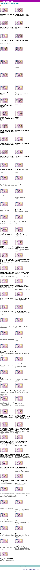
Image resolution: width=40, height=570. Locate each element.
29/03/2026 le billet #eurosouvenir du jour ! (22, 130)
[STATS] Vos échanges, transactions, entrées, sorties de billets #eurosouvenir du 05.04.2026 (22, 15)
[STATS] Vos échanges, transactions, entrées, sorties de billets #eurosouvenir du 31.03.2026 (7, 92)
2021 (19, 566)
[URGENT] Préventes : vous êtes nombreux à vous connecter (5, 324)
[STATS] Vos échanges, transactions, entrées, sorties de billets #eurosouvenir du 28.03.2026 (7, 131)
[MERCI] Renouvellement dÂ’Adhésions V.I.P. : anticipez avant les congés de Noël (7, 363)
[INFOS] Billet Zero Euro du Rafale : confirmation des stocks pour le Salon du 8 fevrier (22, 286)
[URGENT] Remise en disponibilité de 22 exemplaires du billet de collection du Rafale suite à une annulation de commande (22, 273)
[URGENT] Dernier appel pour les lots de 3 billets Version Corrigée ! (7, 403)
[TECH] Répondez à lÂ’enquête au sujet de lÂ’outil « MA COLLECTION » (22, 234)
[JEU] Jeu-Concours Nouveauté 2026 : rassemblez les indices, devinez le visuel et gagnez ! (22, 507)
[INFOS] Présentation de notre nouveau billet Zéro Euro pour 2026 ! (22, 455)
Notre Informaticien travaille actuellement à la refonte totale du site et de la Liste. (22, 236)
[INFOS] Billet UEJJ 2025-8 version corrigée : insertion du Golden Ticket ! (21, 390)
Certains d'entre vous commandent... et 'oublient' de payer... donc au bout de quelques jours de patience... (22, 276)
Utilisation (38, 569)
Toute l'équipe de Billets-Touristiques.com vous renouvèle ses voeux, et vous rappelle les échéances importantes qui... (7, 340)
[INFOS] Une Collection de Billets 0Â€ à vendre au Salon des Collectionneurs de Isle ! (7, 273)
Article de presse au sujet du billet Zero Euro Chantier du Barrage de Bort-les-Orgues (7, 560)
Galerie (27, 569)
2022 (16, 566)
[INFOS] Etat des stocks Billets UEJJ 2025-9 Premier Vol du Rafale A (7, 182)
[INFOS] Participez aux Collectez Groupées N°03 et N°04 (5, 208)
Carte (24, 569)
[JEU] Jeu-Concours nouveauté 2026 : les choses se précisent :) (7, 506)
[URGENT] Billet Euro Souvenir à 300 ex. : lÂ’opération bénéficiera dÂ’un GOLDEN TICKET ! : (22, 429)
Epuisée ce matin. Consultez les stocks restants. (21, 222)
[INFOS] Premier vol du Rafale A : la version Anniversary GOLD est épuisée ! (22, 221)
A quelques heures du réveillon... (19, 339)
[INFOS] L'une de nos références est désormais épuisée (21, 195)
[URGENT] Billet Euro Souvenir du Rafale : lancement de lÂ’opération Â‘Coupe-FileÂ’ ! (7, 390)
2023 (14, 566)
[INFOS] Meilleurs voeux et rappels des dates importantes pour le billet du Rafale (7, 337)
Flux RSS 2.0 (3, 5)
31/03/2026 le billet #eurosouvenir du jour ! (22, 104)
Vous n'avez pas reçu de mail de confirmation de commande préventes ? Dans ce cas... (21, 300)
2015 (34, 566)
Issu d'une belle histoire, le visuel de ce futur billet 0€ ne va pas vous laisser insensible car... (7, 469)
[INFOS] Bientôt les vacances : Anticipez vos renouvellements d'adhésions (7, 493)
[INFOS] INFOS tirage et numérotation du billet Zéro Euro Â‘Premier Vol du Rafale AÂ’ (22, 351)
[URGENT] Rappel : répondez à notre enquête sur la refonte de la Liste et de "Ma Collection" (21, 209)
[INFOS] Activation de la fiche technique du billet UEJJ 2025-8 (7, 416)
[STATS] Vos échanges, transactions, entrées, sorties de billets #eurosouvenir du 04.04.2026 (7, 28)
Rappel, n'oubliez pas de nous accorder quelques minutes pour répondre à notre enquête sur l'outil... (22, 211)
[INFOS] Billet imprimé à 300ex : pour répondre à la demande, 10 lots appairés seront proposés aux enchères (7, 429)
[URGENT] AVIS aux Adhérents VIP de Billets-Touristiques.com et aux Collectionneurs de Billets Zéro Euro (21, 442)
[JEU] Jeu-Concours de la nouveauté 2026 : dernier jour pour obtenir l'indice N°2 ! (22, 493)
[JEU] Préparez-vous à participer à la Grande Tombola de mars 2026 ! (6, 195)
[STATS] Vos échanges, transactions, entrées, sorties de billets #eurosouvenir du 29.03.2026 (7, 118)
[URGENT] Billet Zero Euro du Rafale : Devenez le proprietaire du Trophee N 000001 (21, 247)
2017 (29, 566)
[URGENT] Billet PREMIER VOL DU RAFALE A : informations (21, 324)
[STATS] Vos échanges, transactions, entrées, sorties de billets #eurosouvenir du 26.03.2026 (7, 157)
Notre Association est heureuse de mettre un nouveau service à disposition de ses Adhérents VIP (7, 236)
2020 (21, 566)
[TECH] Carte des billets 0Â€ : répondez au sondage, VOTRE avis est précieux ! (7, 481)
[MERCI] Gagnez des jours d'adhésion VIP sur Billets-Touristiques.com (7, 519)
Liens (29, 569)
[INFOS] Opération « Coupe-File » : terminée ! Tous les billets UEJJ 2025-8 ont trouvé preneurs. (22, 377)
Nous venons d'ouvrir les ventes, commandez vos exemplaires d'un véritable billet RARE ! (21, 405)
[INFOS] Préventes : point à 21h (20, 311)
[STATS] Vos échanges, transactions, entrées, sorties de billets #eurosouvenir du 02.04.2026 (22, 54)
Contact (31, 569)
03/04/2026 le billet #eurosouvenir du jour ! (7, 66)
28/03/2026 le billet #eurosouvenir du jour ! (22, 143)
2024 (11, 566)
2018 (27, 566)
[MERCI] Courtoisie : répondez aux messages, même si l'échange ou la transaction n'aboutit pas (21, 468)
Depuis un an (5, 566)
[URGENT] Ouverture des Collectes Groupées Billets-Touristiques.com (6, 234)
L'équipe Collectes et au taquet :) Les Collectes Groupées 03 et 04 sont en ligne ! (6, 210)
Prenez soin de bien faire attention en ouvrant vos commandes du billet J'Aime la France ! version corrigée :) (21, 392)
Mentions (34, 569)
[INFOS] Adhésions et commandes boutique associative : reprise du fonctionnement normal (21, 481)
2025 (9, 566)
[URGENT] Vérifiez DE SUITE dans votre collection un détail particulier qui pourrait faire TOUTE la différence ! (22, 416)
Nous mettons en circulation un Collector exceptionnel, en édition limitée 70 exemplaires (7, 171)
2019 (24, 566)
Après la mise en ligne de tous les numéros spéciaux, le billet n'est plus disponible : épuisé (22, 197)
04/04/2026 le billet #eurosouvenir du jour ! (7, 53)
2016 (32, 566)
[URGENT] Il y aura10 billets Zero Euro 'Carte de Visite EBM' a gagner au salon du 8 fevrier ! (7, 260)
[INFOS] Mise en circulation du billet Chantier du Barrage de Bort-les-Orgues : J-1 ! (22, 533)
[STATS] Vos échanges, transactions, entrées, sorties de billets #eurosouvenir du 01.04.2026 (22, 67)
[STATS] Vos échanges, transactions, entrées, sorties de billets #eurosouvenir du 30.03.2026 (7, 105)
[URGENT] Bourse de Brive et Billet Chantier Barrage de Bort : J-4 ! (6, 545)
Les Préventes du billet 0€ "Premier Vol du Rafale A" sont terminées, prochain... (7, 300)
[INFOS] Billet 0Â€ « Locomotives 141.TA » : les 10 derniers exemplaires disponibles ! (7, 221)
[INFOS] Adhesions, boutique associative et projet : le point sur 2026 (7, 286)
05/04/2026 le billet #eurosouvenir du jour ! (22, 27)
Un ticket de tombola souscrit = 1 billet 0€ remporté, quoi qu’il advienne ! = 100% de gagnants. (22, 171)
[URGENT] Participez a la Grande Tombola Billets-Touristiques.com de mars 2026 (22, 182)
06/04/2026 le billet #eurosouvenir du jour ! (7, 14)
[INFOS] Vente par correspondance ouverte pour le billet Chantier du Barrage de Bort (22, 520)
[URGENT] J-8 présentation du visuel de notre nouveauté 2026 (7, 468)
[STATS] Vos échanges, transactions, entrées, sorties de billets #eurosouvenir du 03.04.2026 (22, 41)
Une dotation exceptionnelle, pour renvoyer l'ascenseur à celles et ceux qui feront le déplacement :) (7, 263)
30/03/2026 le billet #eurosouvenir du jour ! (22, 117)
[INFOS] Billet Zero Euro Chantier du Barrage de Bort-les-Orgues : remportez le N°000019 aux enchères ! (22, 546)
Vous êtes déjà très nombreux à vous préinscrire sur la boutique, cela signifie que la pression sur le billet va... (22, 326)
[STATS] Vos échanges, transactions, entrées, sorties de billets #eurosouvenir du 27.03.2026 (7, 144)
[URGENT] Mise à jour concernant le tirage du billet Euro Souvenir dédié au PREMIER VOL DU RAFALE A (22, 364)
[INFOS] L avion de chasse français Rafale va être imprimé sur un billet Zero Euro (7, 455)
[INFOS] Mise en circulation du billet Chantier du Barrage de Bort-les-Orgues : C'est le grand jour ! (7, 533)
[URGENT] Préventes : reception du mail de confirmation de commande (22, 299)
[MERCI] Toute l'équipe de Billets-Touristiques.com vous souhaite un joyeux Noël (22, 338)
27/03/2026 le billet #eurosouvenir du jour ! (22, 156)
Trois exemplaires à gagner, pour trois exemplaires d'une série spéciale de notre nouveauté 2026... (22, 495)
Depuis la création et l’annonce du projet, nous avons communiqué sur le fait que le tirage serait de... (22, 366)
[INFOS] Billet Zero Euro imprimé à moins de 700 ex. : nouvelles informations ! (7, 442)
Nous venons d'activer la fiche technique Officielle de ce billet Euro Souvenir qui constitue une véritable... (7, 418)
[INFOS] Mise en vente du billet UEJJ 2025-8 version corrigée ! (21, 403)
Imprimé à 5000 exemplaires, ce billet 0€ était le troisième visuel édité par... (21, 94)
